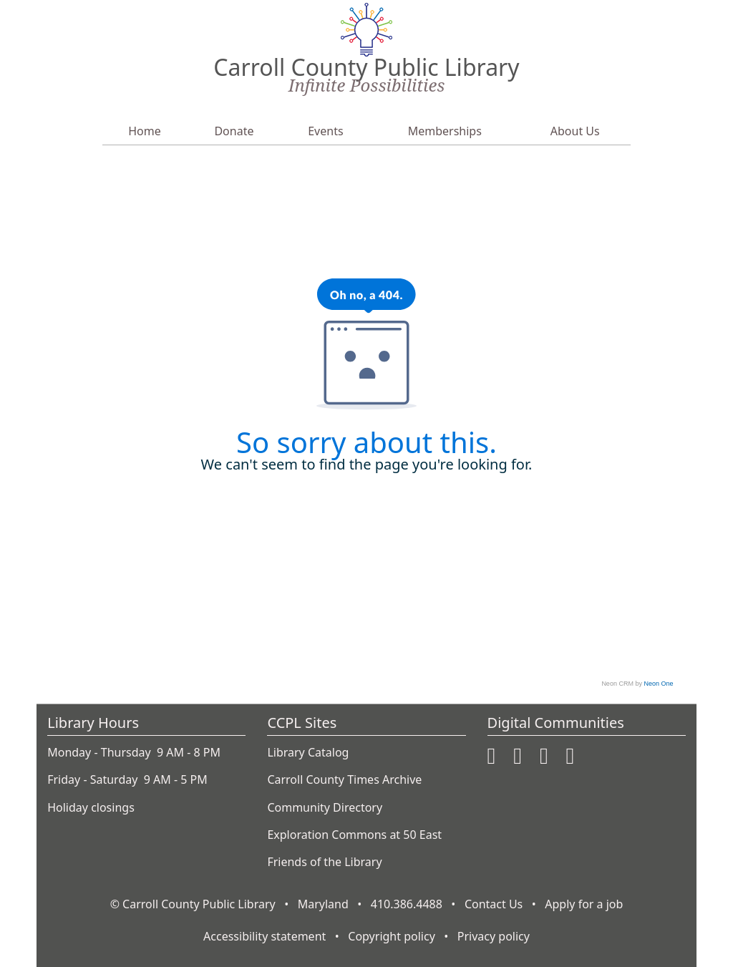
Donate (233, 131)
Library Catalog (308, 752)
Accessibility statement (264, 936)
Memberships (445, 131)
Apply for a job (584, 904)
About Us (575, 131)
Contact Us (494, 904)
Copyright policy (391, 936)
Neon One (658, 683)
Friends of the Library (324, 862)
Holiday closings (91, 807)
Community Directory (324, 807)
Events (325, 131)
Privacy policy (493, 936)
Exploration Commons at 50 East (354, 834)
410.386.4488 (406, 904)
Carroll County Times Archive (344, 779)
